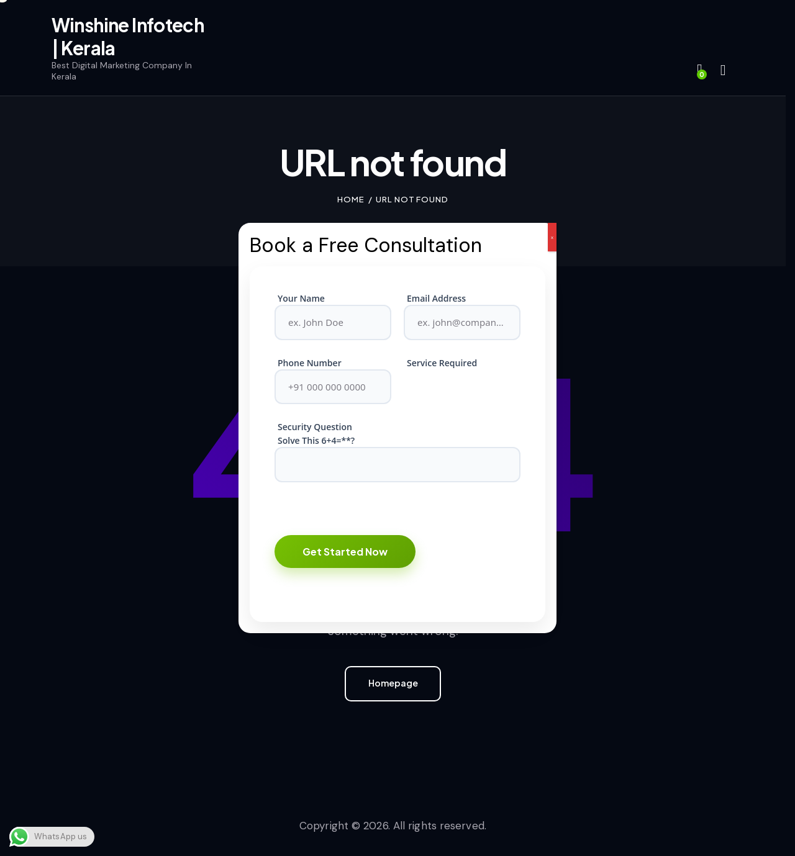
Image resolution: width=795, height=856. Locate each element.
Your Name (301, 298)
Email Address (436, 298)
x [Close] (552, 237)
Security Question (315, 427)
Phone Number (310, 363)
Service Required (442, 363)
